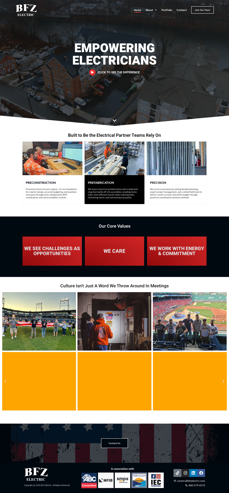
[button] (5, 321)
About (151, 10)
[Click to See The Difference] (92, 72)
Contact (182, 10)
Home (137, 10)
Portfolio (167, 10)
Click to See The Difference (119, 72)
